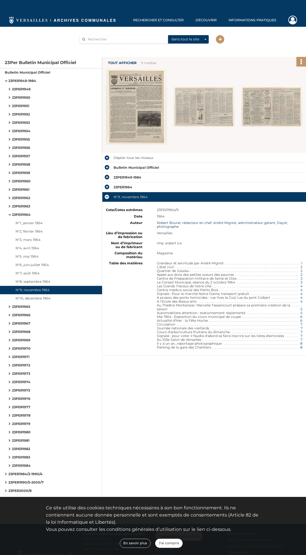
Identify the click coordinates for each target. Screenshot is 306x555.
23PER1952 (21, 114)
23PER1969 (21, 340)
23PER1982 (21, 449)
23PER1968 (21, 332)
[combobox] (188, 39)
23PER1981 (20, 440)
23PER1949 (21, 89)
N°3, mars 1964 (28, 240)
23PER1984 (21, 465)
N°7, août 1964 (27, 273)
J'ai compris (169, 543)
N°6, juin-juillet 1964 (32, 265)
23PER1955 (21, 139)
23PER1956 (21, 148)
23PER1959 (21, 173)
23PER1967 (21, 323)
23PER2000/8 (20, 491)
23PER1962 (21, 198)
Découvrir (206, 20)
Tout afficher (122, 63)
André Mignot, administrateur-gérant (244, 223)
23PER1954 (21, 131)
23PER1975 (21, 390)
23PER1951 (20, 106)
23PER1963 (21, 206)
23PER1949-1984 (22, 81)
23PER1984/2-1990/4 (25, 474)
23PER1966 (21, 315)
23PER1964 (21, 214)
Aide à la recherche (98, 47)
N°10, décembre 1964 (33, 298)
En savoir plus (135, 543)
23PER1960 (21, 181)
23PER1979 (21, 424)
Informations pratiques (252, 20)
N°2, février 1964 (29, 231)
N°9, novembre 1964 (32, 290)
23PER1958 (21, 164)
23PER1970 (21, 348)
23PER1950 (21, 97)
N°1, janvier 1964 (29, 223)
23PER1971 (20, 357)
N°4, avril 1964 (27, 248)
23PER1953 (21, 122)
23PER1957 (21, 156)
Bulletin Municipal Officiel (27, 72)
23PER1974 (21, 382)
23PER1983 (21, 457)
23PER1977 (21, 407)
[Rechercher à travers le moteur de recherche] (126, 39)
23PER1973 (21, 373)
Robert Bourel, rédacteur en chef (184, 223)
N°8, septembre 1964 (33, 281)
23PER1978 (21, 415)
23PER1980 (21, 432)
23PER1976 (21, 399)
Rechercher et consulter (158, 20)
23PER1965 (21, 307)
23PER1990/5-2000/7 (26, 482)
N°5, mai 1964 (27, 256)
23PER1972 (21, 365)
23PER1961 (20, 189)
